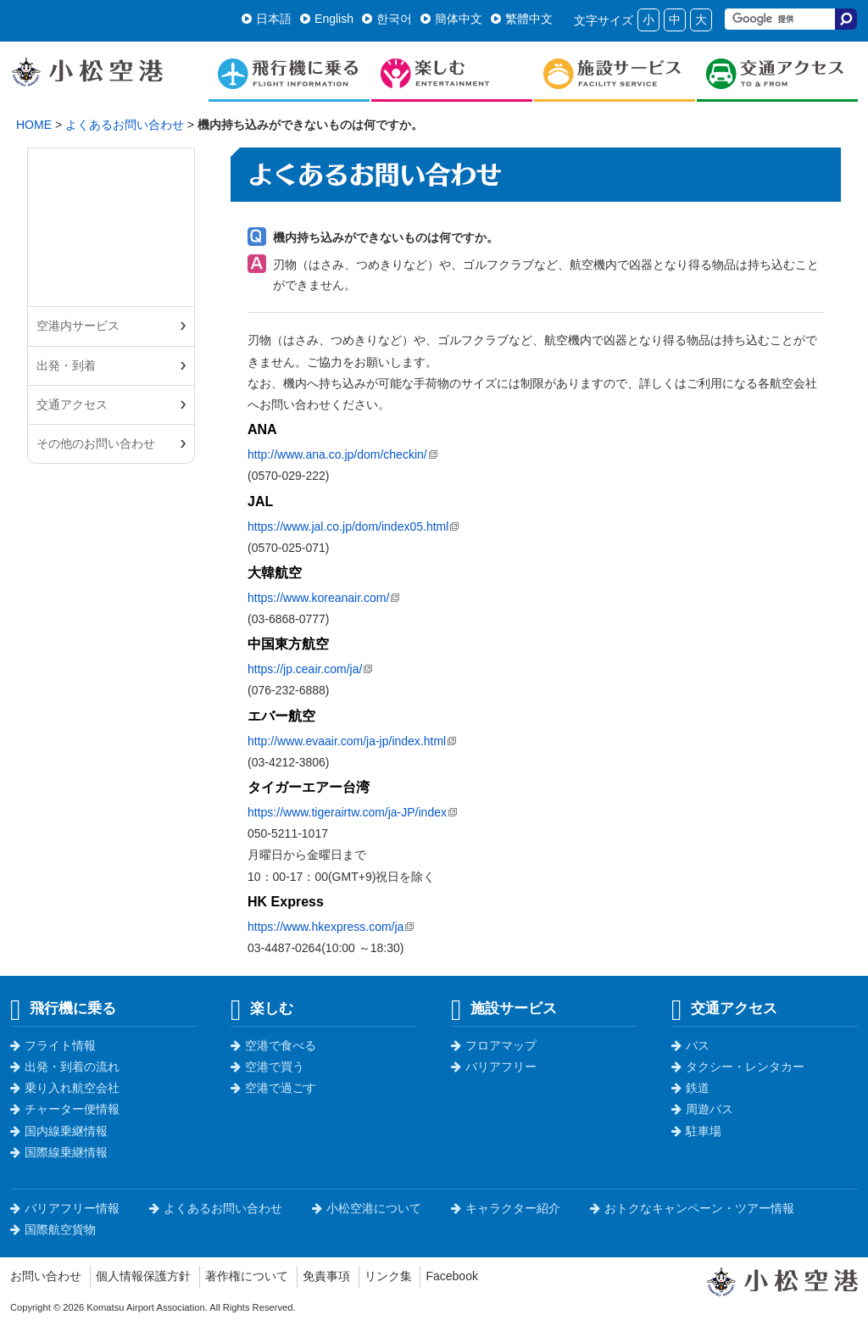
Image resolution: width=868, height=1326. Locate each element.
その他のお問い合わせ (95, 443)
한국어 (387, 18)
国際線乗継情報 (59, 1152)
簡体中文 (451, 18)
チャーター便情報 (65, 1109)
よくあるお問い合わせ (124, 124)
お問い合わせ (45, 1276)
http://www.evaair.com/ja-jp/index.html (347, 741)
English (326, 18)
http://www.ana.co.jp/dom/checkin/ (337, 454)
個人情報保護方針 (143, 1276)
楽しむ (262, 1008)
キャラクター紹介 (505, 1208)
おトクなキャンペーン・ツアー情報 (692, 1208)
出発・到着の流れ (65, 1066)
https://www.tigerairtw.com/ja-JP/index (347, 812)
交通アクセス (72, 404)
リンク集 (388, 1276)
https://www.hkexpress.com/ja (325, 926)
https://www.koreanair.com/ (318, 597)
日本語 (267, 18)
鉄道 (690, 1088)
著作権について (246, 1276)
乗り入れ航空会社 (65, 1088)
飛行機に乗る (63, 1008)
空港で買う (267, 1066)
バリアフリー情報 (65, 1208)
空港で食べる (273, 1045)
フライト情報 (53, 1045)
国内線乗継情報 (59, 1131)
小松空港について (366, 1208)
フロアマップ (494, 1045)
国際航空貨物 (53, 1229)
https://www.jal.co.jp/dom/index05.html (348, 526)
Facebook (451, 1276)
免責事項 (326, 1276)
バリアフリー (494, 1066)
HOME (34, 124)
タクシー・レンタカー (737, 1066)
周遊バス (702, 1109)
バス (690, 1045)
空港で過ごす (273, 1088)
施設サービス (504, 1008)
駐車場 (696, 1131)
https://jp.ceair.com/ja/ (305, 669)
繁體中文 (522, 18)
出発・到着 (66, 365)
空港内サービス (78, 325)
